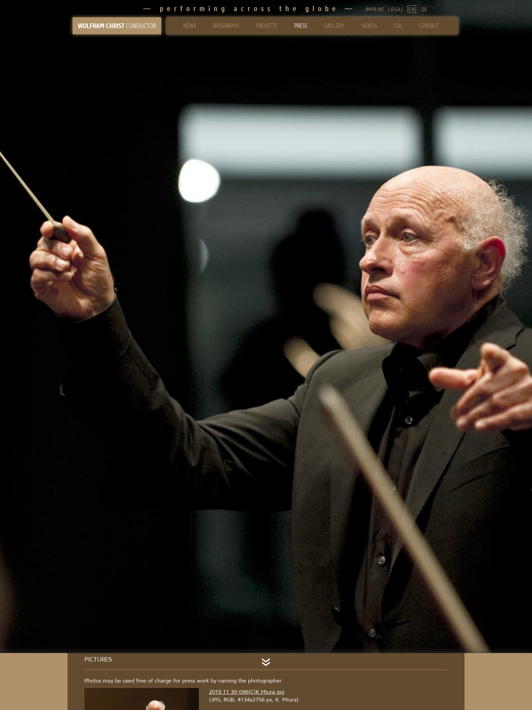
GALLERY (334, 25)
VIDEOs (369, 25)
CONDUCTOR (117, 25)
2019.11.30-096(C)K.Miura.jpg (246, 691)
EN (411, 9)
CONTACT (429, 25)
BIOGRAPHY (226, 25)
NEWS (189, 25)
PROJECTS (266, 25)
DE (425, 9)
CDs (398, 25)
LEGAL (396, 9)
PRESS (300, 25)
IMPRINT (375, 9)
